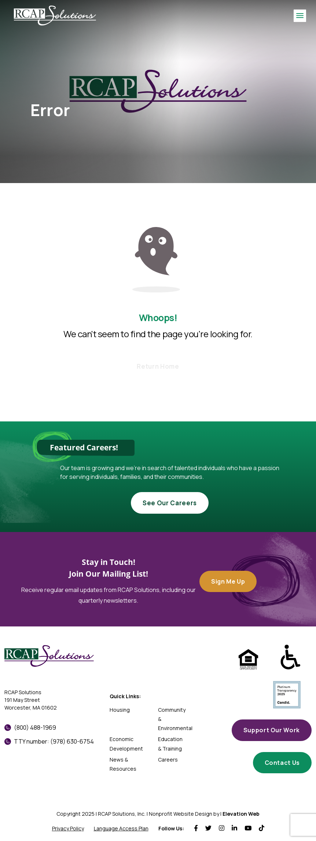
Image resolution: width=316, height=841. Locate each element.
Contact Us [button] (282, 763)
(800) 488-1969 (30, 727)
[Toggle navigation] (300, 15)
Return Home (158, 366)
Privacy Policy (68, 828)
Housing (120, 709)
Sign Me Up (228, 581)
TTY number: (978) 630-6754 (49, 741)
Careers (168, 759)
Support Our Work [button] (271, 730)
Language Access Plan (121, 828)
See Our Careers (170, 503)
